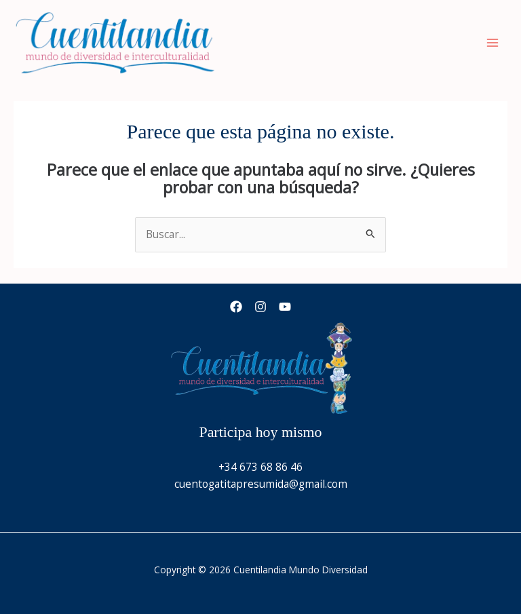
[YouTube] (285, 307)
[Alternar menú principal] (492, 42)
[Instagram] (260, 307)
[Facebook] (236, 307)
